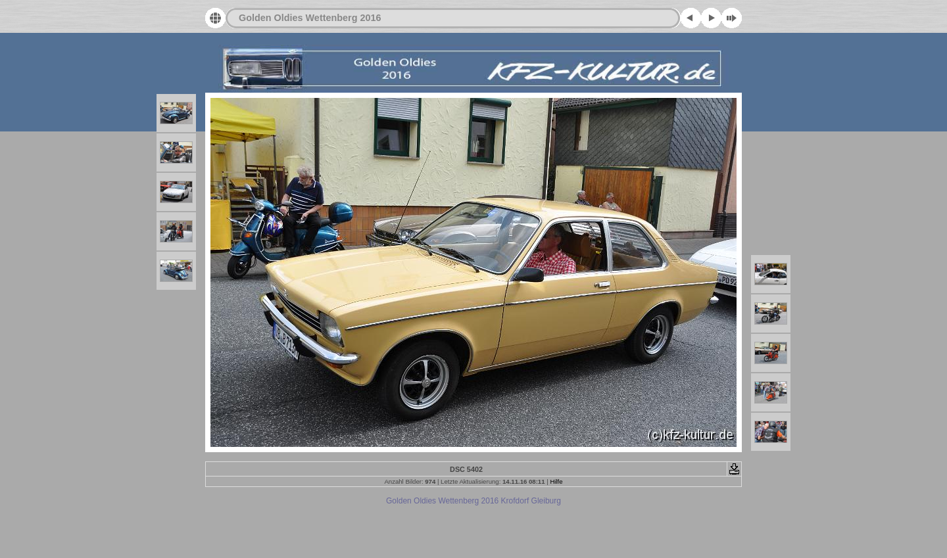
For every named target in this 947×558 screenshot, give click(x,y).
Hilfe (556, 481)
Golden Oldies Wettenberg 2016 (310, 17)
